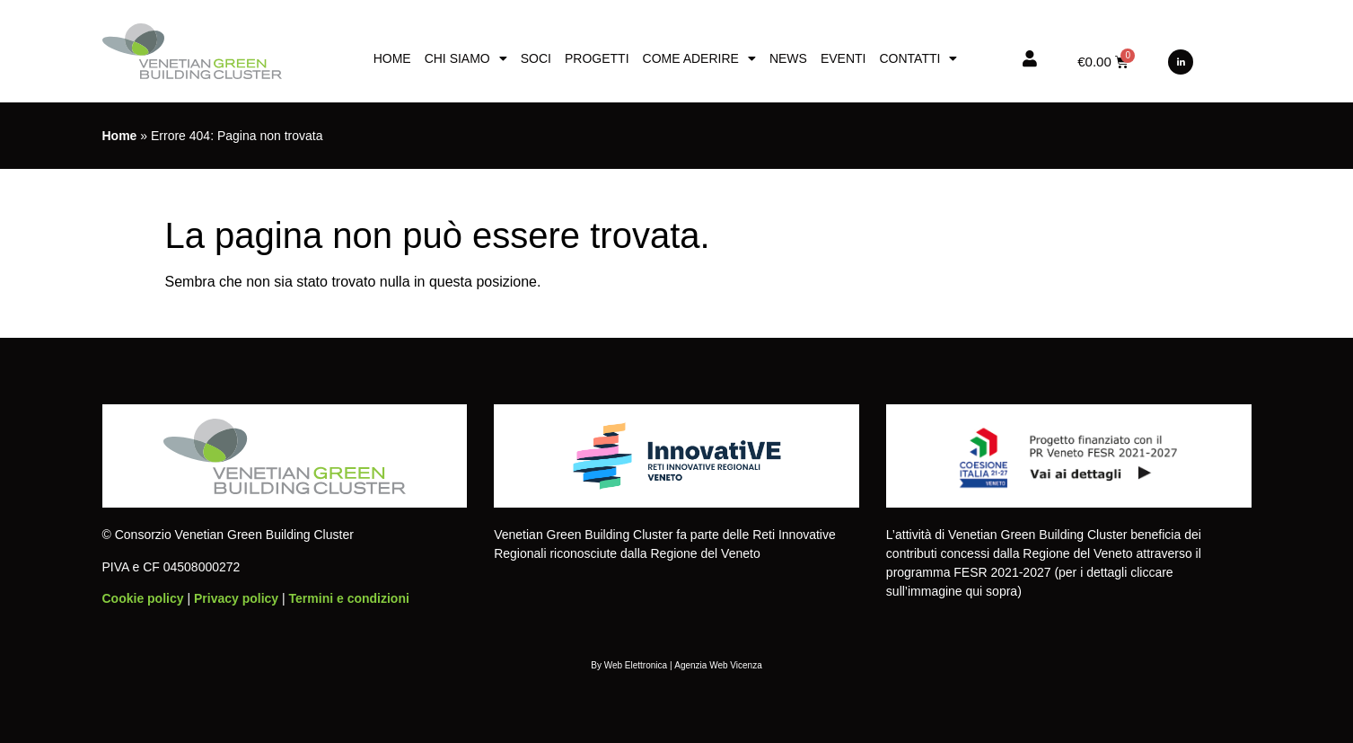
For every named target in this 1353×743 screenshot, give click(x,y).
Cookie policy (143, 598)
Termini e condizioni (349, 598)
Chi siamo (466, 58)
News (788, 58)
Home (392, 58)
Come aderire (699, 58)
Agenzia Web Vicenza (717, 665)
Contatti (918, 58)
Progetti (597, 58)
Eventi (843, 58)
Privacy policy (236, 598)
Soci (536, 58)
